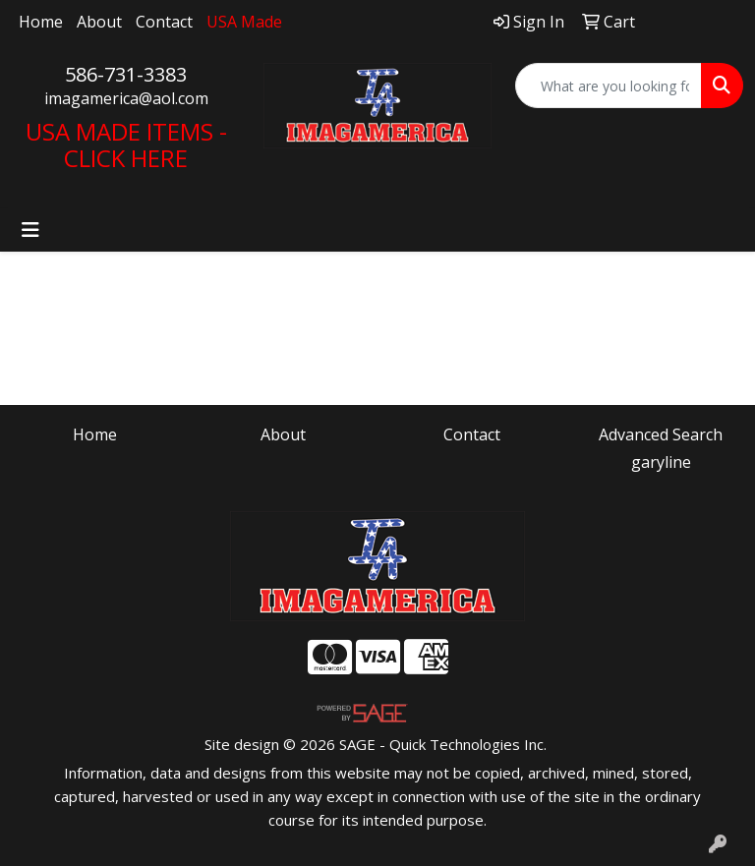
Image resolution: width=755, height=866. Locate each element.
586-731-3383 (126, 74)
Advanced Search (661, 434)
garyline (661, 462)
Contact (164, 21)
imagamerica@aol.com (126, 98)
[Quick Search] (608, 85)
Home (41, 21)
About (99, 21)
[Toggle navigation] (30, 230)
